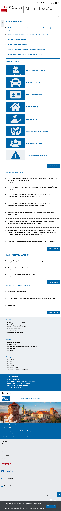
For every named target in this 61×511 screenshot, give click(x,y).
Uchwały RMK (11, 344)
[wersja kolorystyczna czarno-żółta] (56, 3)
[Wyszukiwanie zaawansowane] (21, 15)
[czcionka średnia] (41, 3)
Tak (48, 506)
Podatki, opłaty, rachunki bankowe (17, 326)
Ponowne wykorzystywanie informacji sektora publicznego (16, 431)
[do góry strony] (59, 494)
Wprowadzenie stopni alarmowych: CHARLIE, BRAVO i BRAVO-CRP (28, 34)
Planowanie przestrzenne (14, 328)
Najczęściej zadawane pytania (16, 325)
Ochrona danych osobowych (9, 424)
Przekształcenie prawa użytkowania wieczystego (21, 381)
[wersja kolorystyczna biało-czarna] (54, 3)
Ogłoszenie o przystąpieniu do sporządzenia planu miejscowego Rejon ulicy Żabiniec (32, 187)
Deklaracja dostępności (7, 434)
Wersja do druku (7, 486)
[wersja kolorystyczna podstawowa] (51, 3)
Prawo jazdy (10, 365)
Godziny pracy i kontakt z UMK (16, 323)
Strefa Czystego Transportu (15, 387)
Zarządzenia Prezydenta (14, 342)
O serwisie (4, 448)
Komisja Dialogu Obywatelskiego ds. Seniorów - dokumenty (25, 261)
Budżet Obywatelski (13, 379)
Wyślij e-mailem (7, 479)
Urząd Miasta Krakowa (30, 495)
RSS (2, 444)
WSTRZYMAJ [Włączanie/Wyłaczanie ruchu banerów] (6, 393)
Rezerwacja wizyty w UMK (15, 332)
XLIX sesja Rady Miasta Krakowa (17, 44)
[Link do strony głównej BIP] (29, 9)
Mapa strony (4, 441)
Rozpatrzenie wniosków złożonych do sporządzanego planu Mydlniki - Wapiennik (31, 241)
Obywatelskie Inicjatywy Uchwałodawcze (19, 383)
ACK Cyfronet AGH (39, 495)
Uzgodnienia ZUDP (12, 367)
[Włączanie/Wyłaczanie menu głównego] (2, 16)
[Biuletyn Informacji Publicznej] (30, 464)
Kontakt (3, 458)
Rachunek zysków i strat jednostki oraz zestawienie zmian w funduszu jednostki (31, 298)
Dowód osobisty (12, 362)
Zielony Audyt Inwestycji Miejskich (17, 385)
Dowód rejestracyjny (13, 363)
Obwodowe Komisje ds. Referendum (18, 268)
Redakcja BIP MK (5, 456)
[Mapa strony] (40, 16)
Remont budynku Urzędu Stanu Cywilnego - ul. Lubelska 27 (25, 54)
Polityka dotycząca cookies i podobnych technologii (15, 437)
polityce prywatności (12, 508)
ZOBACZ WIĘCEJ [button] (54, 248)
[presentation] (60, 396)
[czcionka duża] (43, 2)
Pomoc (3, 451)
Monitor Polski (11, 350)
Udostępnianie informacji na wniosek (11, 427)
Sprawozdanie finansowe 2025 (17, 291)
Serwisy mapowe (12, 330)
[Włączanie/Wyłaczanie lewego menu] (2, 23)
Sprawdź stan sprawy (13, 360)
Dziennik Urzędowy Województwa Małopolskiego (22, 346)
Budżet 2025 (11, 305)
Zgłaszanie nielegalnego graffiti (17, 39)
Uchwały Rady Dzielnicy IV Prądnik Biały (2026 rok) (23, 275)
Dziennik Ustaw (12, 348)
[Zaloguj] (59, 16)
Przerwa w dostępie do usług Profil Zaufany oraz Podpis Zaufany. (27, 49)
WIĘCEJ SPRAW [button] (54, 166)
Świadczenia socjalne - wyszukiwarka (18, 369)
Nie (53, 506)
